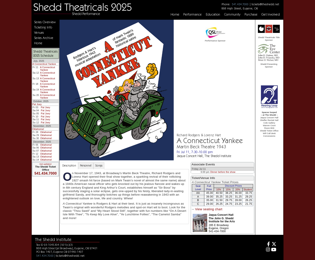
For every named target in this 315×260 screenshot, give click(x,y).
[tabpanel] (125, 196)
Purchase (251, 14)
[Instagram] (267, 250)
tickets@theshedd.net (265, 4)
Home (175, 14)
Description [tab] (69, 165)
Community (232, 14)
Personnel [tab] (85, 165)
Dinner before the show (222, 172)
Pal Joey (37, 104)
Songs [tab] (98, 165)
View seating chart (208, 209)
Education (213, 14)
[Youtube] (273, 250)
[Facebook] (267, 244)
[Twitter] (273, 244)
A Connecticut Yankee (44, 64)
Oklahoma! (38, 129)
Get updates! (45, 164)
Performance (192, 14)
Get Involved (270, 14)
